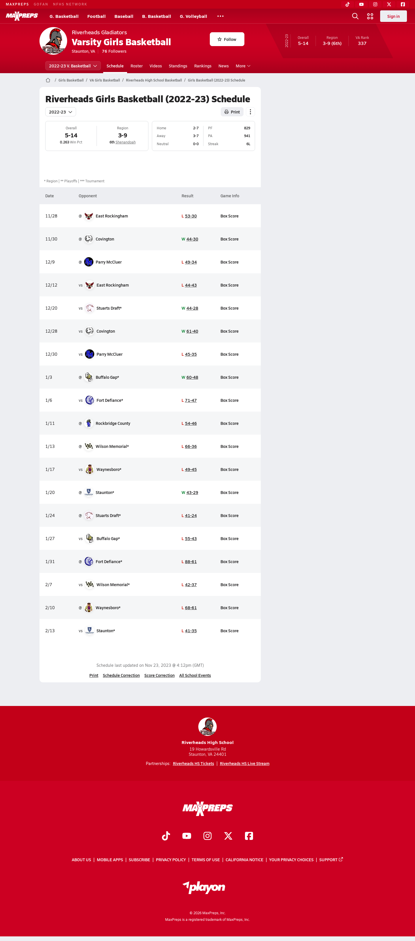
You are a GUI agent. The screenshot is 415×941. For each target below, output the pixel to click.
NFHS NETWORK (70, 4)
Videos (156, 66)
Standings (178, 66)
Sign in (393, 16)
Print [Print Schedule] (232, 112)
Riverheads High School (208, 731)
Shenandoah (125, 142)
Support (331, 859)
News (223, 66)
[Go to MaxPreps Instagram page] (207, 836)
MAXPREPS (17, 4)
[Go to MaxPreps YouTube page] (186, 836)
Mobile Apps (110, 859)
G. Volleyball (193, 16)
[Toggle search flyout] (355, 16)
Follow (227, 39)
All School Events (195, 675)
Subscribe (139, 859)
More (242, 66)
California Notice (244, 859)
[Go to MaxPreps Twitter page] (228, 836)
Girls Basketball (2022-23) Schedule (216, 80)
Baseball (123, 16)
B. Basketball (156, 16)
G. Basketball (64, 16)
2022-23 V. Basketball (73, 66)
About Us (81, 859)
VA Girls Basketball (105, 80)
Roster (137, 66)
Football (96, 16)
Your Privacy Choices (291, 859)
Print (93, 675)
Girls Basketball (71, 80)
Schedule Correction (121, 675)
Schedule (115, 66)
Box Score (229, 216)
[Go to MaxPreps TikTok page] (166, 836)
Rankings (203, 66)
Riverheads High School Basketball (154, 80)
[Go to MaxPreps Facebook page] (249, 836)
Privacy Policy (171, 859)
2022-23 (60, 112)
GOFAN (41, 4)
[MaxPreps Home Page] (48, 80)
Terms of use (206, 859)
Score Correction (159, 675)
